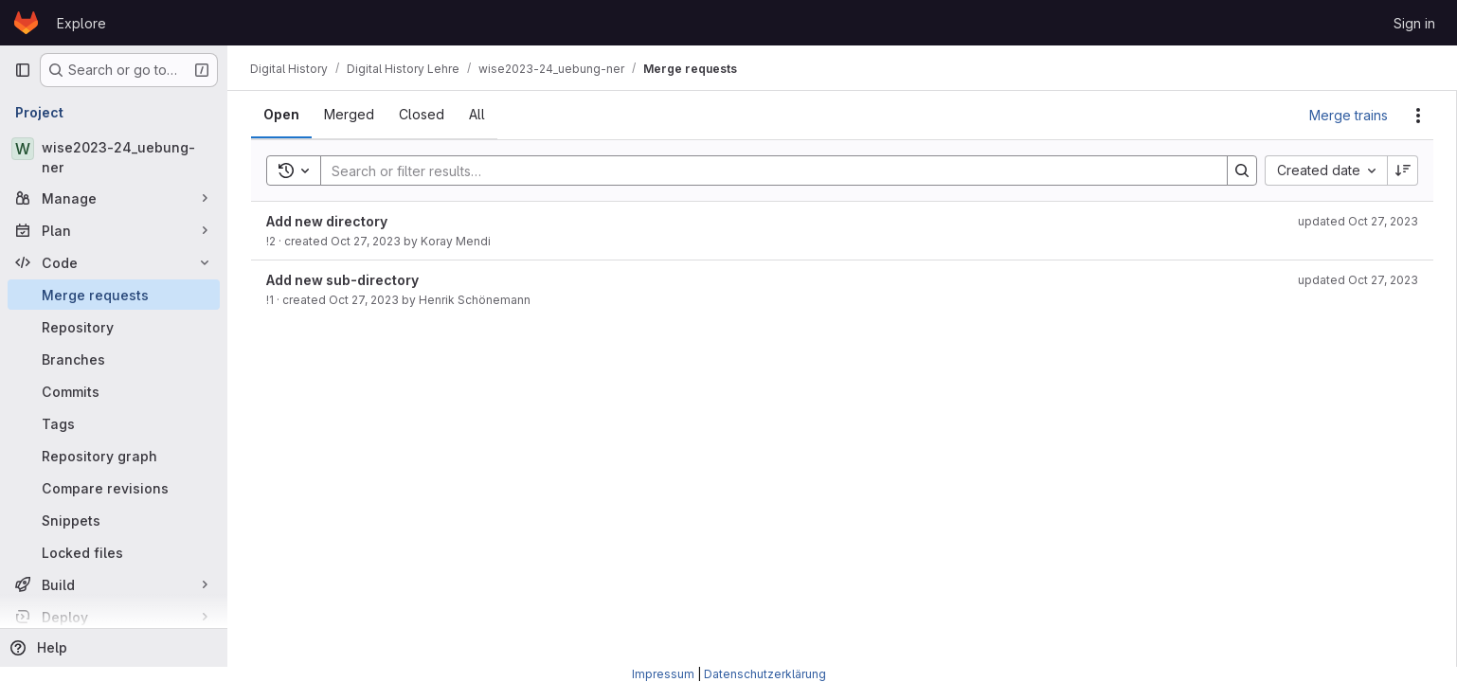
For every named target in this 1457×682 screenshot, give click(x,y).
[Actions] (1418, 115)
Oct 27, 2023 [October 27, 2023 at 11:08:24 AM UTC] (366, 241)
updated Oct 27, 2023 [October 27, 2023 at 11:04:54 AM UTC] (1358, 280)
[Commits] (114, 391)
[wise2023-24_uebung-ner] (114, 157)
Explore (81, 23)
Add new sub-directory (342, 280)
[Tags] (114, 423)
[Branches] (114, 359)
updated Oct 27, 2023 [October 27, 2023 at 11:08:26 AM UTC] (1358, 221)
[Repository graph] (114, 455)
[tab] (281, 114)
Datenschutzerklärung (765, 674)
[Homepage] (26, 23)
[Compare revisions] (114, 488)
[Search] (764, 170)
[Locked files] (114, 552)
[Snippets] (114, 520)
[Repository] (114, 327)
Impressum (663, 674)
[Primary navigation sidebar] (23, 70)
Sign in (1414, 23)
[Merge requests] (114, 294)
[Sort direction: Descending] (1403, 170)
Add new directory (326, 221)
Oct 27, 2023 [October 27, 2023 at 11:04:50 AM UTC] (364, 300)
